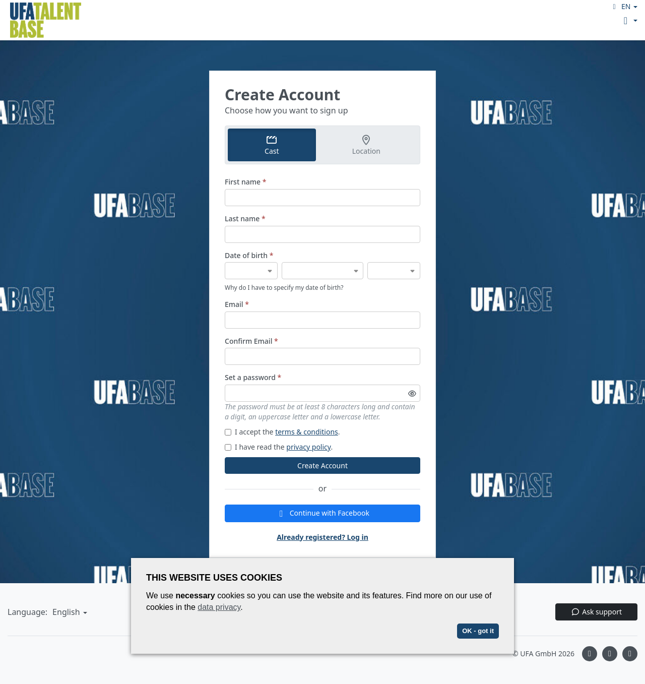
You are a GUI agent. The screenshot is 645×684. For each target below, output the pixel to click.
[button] (623, 6)
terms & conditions (306, 432)
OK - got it (478, 631)
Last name (245, 218)
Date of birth (249, 255)
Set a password (253, 377)
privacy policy (308, 447)
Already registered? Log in (322, 537)
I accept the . (282, 432)
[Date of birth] (251, 270)
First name (245, 181)
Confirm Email (251, 341)
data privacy (219, 607)
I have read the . (279, 447)
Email (237, 304)
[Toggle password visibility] (412, 393)
